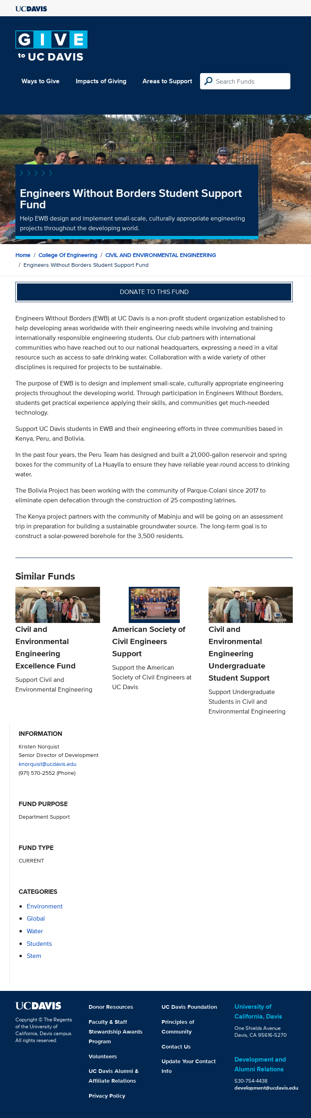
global (36, 918)
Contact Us (176, 1046)
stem (34, 955)
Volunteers (103, 1056)
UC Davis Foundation (189, 1007)
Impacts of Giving (101, 81)
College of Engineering (67, 255)
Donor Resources (111, 1007)
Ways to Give (40, 81)
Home (22, 255)
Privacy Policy (107, 1096)
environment (45, 906)
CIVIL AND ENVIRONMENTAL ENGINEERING (160, 255)
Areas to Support (167, 81)
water (35, 931)
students (39, 943)
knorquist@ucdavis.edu (48, 763)
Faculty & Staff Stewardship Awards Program (116, 1031)
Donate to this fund (154, 291)
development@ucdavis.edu (266, 1088)
